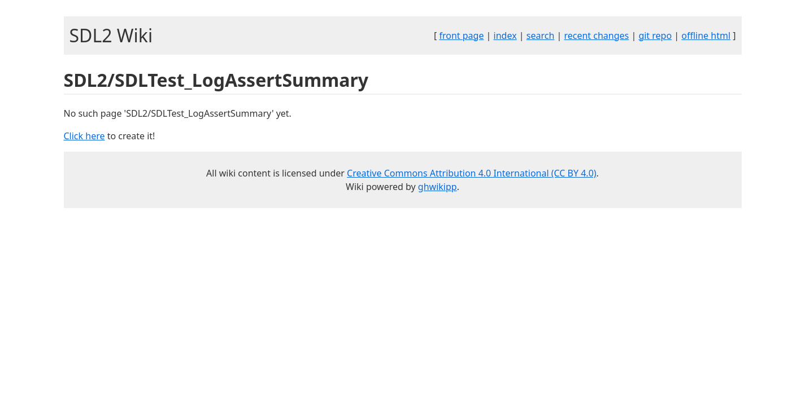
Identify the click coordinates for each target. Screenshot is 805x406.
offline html (705, 35)
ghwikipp (437, 186)
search (540, 35)
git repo (655, 35)
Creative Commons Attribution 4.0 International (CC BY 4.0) (472, 173)
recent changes (596, 35)
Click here (84, 136)
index (505, 35)
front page (461, 35)
